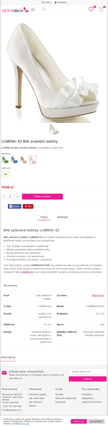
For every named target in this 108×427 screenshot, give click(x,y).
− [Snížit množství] (4, 196)
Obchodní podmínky (65, 398)
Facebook (60, 402)
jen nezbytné (96, 421)
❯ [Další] (104, 364)
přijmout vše (79, 421)
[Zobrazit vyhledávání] (43, 9)
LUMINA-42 (27, 272)
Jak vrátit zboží (37, 398)
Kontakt (59, 394)
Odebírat (88, 379)
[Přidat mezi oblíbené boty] (3, 206)
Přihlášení (62, 2)
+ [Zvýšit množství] (17, 196)
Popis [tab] (44, 217)
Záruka (32, 405)
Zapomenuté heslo (92, 402)
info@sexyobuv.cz (11, 410)
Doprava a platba (37, 394)
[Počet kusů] (11, 197)
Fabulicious (98, 295)
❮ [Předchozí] (4, 364)
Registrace (88, 398)
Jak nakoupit (35, 402)
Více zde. (25, 424)
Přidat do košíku (42, 196)
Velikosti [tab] (62, 217)
